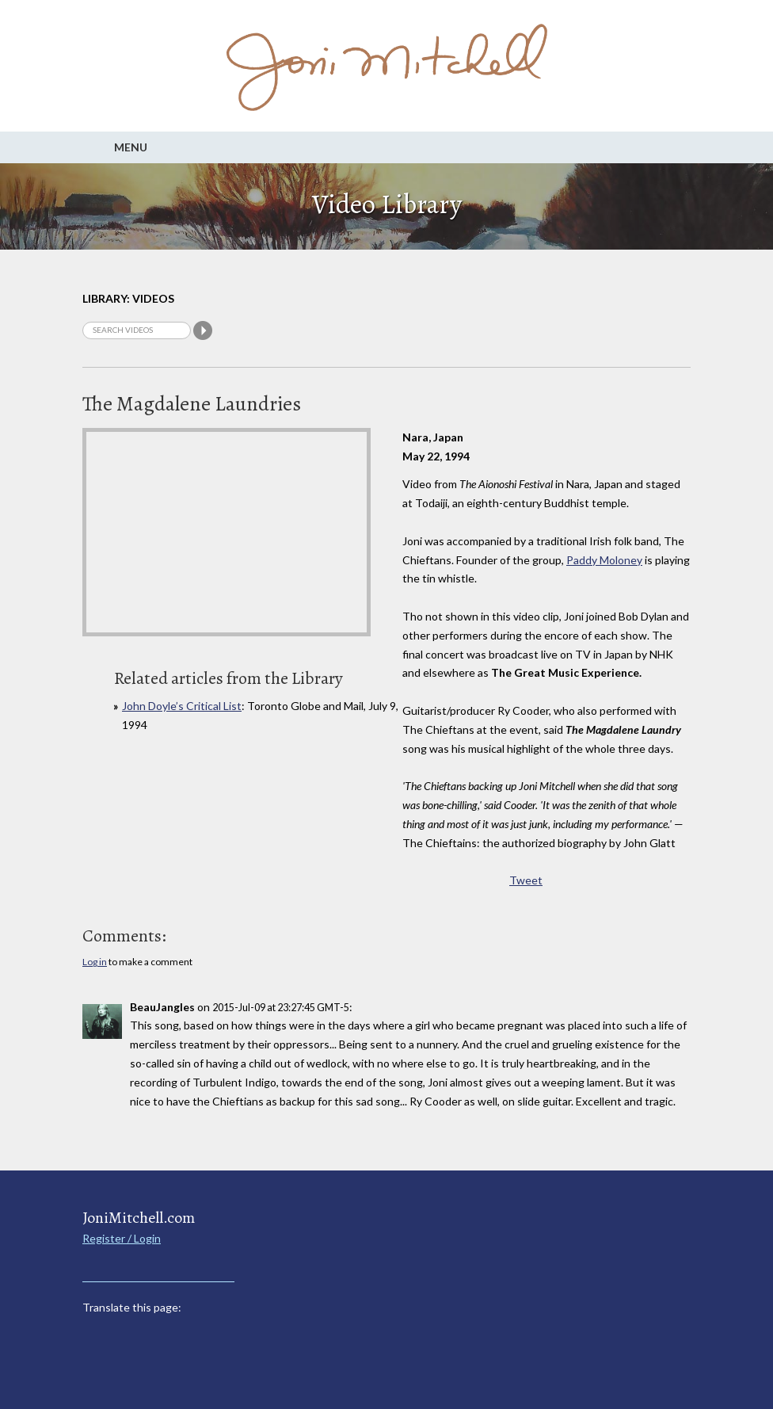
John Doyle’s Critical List (182, 705)
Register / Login (121, 1238)
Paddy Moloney (604, 560)
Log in (94, 962)
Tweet (526, 880)
